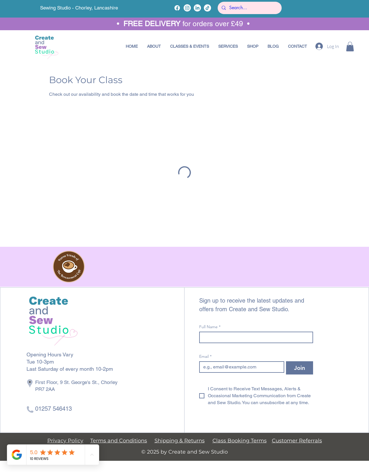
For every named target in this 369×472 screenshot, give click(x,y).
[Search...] (249, 8)
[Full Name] (254, 337)
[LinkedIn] (197, 8)
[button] (189, 46)
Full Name (210, 326)
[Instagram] (187, 8)
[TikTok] (207, 8)
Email (205, 356)
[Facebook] (177, 8)
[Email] (240, 367)
